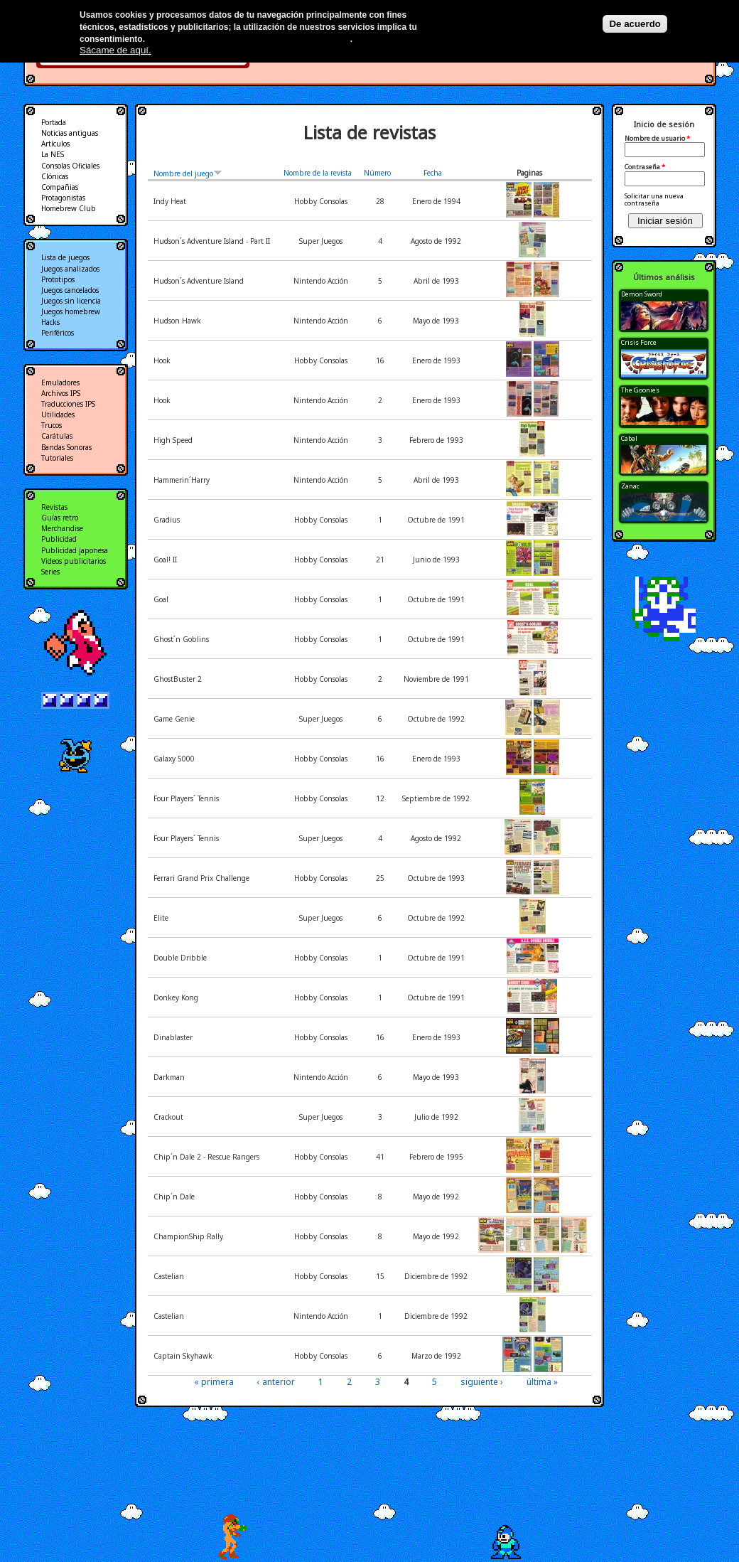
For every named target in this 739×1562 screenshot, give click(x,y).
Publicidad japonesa (74, 550)
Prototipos (58, 279)
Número (377, 173)
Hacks (50, 322)
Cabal (629, 438)
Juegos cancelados (70, 290)
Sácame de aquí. (115, 50)
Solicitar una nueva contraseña (654, 199)
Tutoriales (57, 458)
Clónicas (54, 176)
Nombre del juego (187, 173)
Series (50, 572)
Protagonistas (63, 198)
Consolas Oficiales (70, 166)
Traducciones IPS (68, 404)
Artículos (55, 144)
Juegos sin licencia (71, 301)
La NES (52, 154)
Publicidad (59, 539)
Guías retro (59, 518)
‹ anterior (276, 1382)
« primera (214, 1382)
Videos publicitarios (73, 561)
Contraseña (645, 167)
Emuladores (60, 382)
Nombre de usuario (657, 138)
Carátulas (56, 436)
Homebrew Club (68, 208)
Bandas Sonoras (66, 447)
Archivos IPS (60, 393)
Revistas (54, 507)
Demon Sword (641, 294)
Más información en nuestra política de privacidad (248, 39)
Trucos (51, 425)
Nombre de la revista (318, 173)
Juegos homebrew (70, 311)
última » (542, 1382)
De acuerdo (635, 23)
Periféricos (57, 333)
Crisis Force (639, 342)
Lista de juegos (65, 257)
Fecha (433, 173)
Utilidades (58, 414)
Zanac (630, 486)
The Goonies (640, 390)
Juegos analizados (70, 269)
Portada (53, 122)
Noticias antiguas (69, 133)
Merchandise (62, 528)
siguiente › (481, 1382)
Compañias (59, 187)
